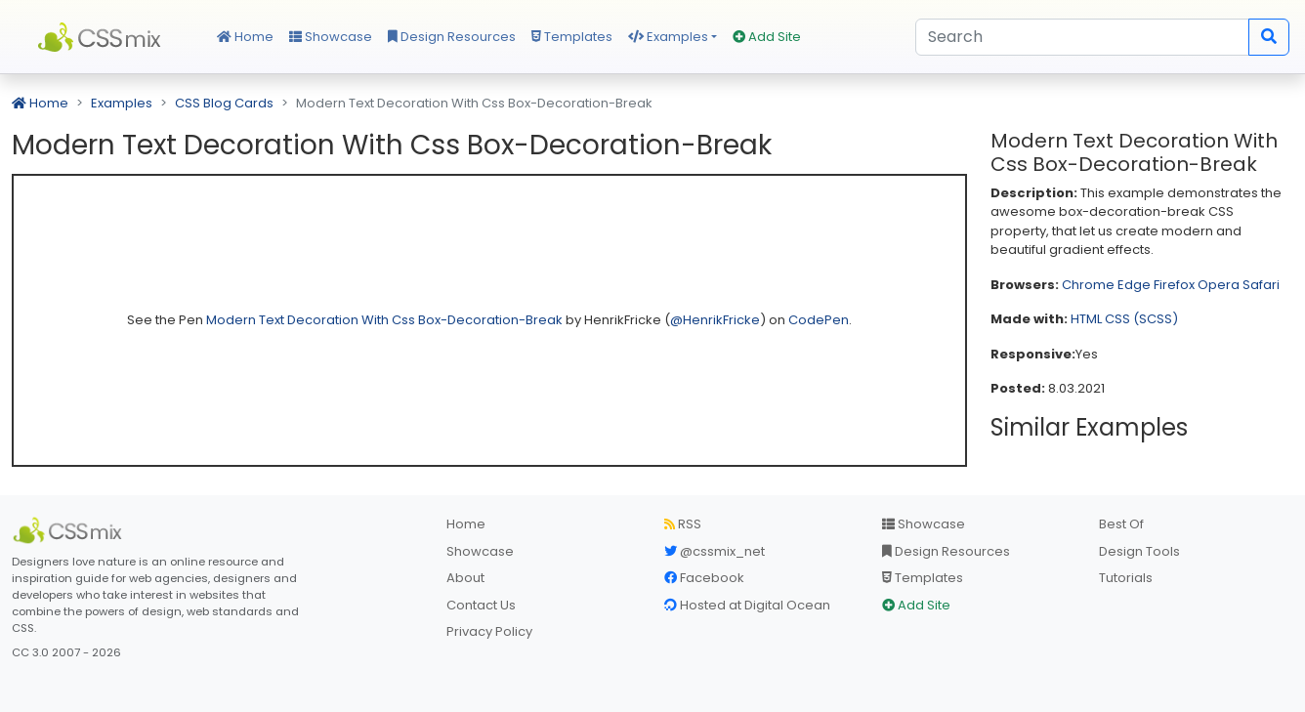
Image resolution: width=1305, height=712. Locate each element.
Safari (1261, 284)
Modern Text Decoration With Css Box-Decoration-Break (386, 320)
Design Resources (452, 36)
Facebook (704, 577)
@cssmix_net (714, 551)
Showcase (330, 36)
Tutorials (1126, 577)
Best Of (1121, 524)
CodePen (818, 320)
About (465, 577)
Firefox (1174, 284)
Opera (1219, 284)
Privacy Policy (489, 631)
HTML (1086, 319)
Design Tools (1139, 551)
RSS (682, 524)
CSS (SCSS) (1141, 319)
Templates (571, 36)
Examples (668, 36)
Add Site (767, 36)
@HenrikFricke (715, 320)
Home (245, 36)
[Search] (1082, 37)
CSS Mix (102, 37)
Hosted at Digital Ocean (747, 605)
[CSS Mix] (70, 530)
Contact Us (481, 605)
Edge (1134, 284)
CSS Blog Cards (224, 103)
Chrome (1088, 284)
